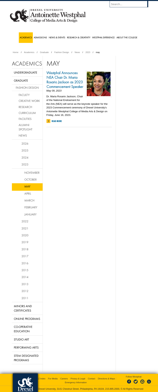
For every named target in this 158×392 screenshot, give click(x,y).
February (30, 207)
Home (15, 52)
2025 (25, 150)
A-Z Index (40, 378)
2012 (25, 291)
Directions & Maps (106, 378)
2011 (25, 298)
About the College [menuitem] (127, 37)
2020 (25, 235)
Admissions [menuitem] (40, 37)
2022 (25, 221)
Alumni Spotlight (25, 127)
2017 (25, 256)
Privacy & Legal (77, 378)
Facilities (25, 119)
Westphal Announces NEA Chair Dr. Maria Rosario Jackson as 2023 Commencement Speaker (64, 79)
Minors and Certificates (23, 308)
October (30, 179)
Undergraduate (25, 72)
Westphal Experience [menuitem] (103, 37)
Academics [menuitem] (26, 37)
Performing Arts (26, 347)
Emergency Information (76, 382)
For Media (53, 378)
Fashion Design (61, 52)
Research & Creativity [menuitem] (78, 37)
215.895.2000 (112, 389)
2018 (25, 249)
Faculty (24, 95)
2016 (25, 263)
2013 (25, 284)
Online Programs (27, 319)
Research (25, 107)
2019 (25, 242)
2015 (25, 270)
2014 (25, 277)
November (32, 172)
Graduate (44, 52)
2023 (87, 52)
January (30, 214)
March (29, 200)
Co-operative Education (23, 329)
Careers (64, 378)
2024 (25, 157)
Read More (57, 121)
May (27, 186)
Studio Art (21, 339)
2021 (25, 228)
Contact (91, 378)
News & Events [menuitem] (57, 37)
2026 (25, 143)
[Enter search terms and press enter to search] (130, 4)
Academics (29, 52)
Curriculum (27, 113)
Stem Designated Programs (26, 358)
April (27, 193)
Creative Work (29, 101)
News (77, 52)
